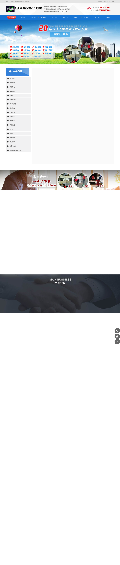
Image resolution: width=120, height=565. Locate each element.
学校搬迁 (12, 133)
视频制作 (53, 524)
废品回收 (12, 87)
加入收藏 (100, 1)
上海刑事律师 (66, 524)
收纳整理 (12, 91)
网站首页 (11, 17)
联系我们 (106, 1)
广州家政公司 (59, 524)
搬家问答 (76, 17)
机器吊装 (12, 116)
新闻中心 (33, 17)
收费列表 (97, 17)
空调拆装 (12, 120)
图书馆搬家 (13, 99)
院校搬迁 (43, 17)
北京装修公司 (35, 524)
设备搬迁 (12, 125)
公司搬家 (12, 82)
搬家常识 (65, 17)
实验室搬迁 (13, 104)
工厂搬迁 (12, 129)
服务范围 (86, 17)
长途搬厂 (12, 95)
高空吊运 (12, 78)
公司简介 (22, 17)
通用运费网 (28, 524)
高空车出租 (13, 146)
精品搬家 (12, 142)
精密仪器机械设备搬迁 (16, 150)
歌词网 (40, 524)
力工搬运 (12, 112)
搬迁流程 (54, 17)
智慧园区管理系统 (46, 524)
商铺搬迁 (12, 137)
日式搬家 (12, 108)
